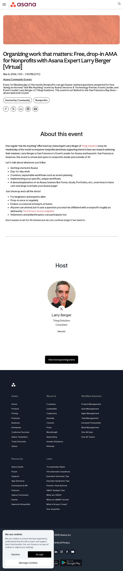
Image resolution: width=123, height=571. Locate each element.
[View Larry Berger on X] (61, 309)
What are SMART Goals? (58, 500)
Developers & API (20, 485)
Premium (16, 418)
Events (15, 500)
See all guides (53, 509)
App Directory (18, 481)
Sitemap (51, 446)
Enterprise (17, 427)
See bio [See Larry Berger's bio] (61, 331)
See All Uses (87, 432)
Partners (16, 490)
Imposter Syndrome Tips (58, 481)
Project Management (91, 404)
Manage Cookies (28, 562)
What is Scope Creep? (57, 504)
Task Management (89, 418)
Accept (39, 554)
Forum (15, 472)
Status (15, 446)
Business (16, 423)
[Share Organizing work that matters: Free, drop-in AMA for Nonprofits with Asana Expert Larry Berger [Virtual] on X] (13, 109)
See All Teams (87, 437)
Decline (15, 554)
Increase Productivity (90, 423)
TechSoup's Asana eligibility (38, 211)
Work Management (90, 427)
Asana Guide (18, 467)
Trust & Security (19, 441)
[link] (61, 360)
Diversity (51, 418)
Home (15, 404)
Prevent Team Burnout (57, 485)
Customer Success (21, 432)
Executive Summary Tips (58, 476)
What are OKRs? (54, 495)
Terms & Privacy (61, 542)
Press (49, 427)
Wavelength (52, 432)
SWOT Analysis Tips (56, 490)
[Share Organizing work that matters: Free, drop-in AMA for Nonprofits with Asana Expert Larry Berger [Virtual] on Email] (35, 109)
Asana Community (20, 495)
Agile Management (90, 413)
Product (16, 409)
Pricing (15, 413)
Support (16, 476)
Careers (50, 423)
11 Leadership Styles (56, 467)
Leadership (52, 409)
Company (51, 404)
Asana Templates (20, 437)
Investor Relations (55, 441)
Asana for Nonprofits (21, 504)
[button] (119, 4)
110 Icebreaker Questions (58, 472)
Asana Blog (52, 437)
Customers (52, 413)
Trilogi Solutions (89, 146)
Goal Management (89, 409)
